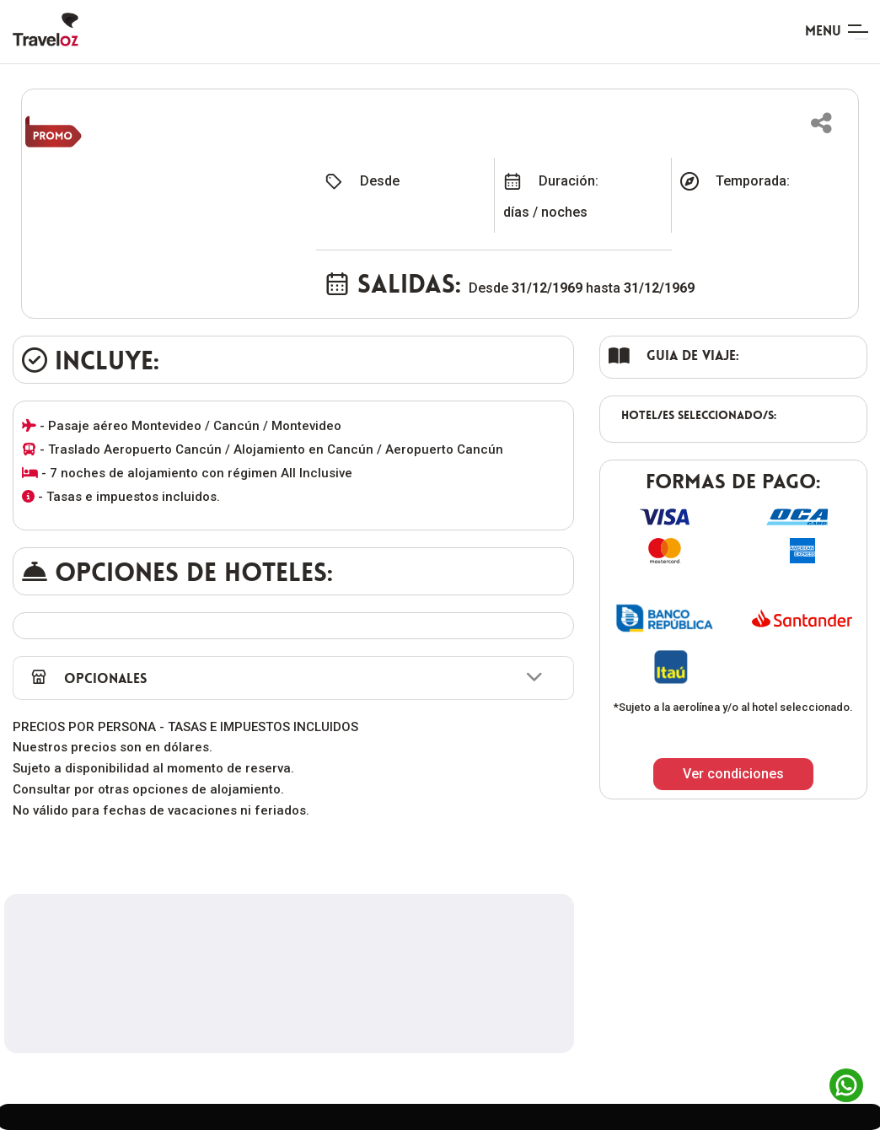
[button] (821, 123)
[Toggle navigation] (836, 32)
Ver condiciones (733, 774)
